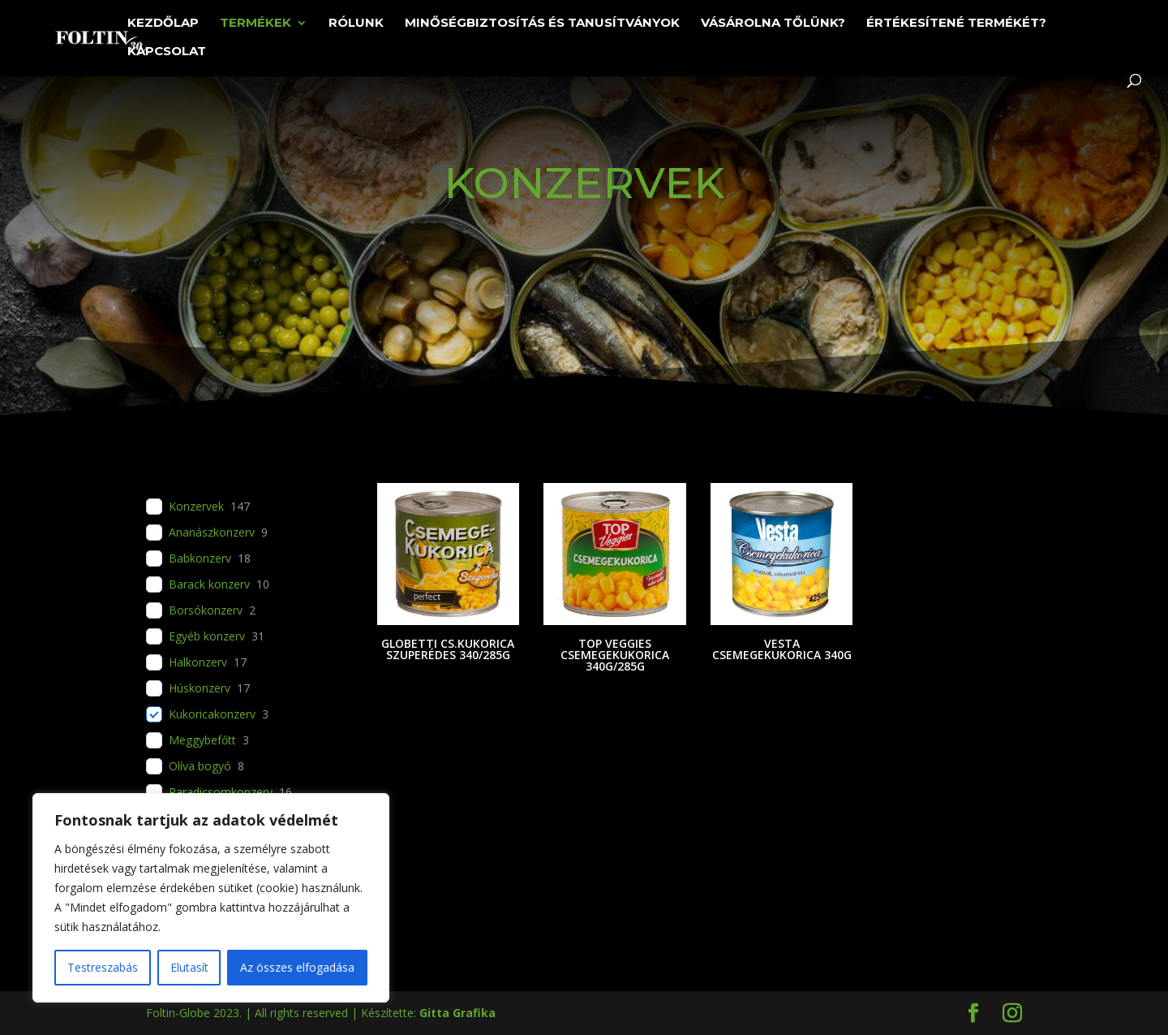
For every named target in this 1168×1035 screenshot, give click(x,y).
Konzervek (196, 506)
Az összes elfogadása (297, 967)
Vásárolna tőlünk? (773, 23)
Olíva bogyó (200, 766)
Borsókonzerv (206, 610)
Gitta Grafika (457, 1012)
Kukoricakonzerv (212, 714)
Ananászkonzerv (212, 532)
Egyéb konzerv (207, 636)
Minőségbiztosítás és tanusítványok (542, 23)
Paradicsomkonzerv (221, 792)
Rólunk (356, 23)
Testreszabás (102, 967)
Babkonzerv (200, 558)
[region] (210, 898)
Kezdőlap (163, 23)
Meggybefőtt (202, 740)
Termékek (255, 23)
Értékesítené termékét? (956, 23)
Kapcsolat (166, 51)
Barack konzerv (209, 584)
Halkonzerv (198, 662)
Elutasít (189, 967)
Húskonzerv (199, 688)
